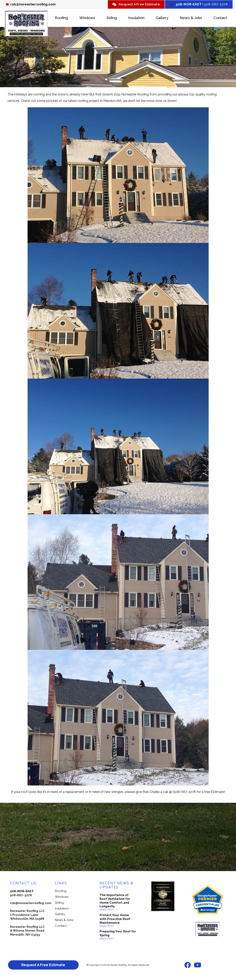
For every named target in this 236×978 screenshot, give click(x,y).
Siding (111, 18)
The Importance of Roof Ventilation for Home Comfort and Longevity (115, 901)
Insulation (136, 18)
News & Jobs (191, 18)
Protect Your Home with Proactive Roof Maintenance (115, 919)
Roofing (61, 18)
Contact (220, 18)
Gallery (162, 18)
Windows (87, 18)
